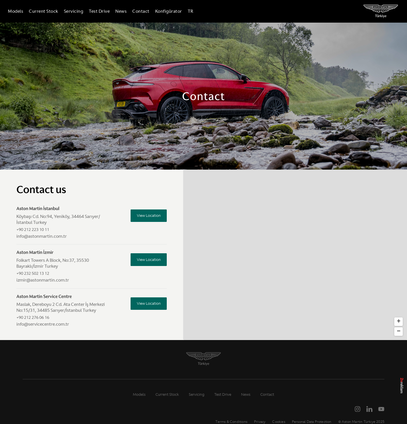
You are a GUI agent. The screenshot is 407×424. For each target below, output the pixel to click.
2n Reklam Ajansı (402, 390)
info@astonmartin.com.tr (41, 236)
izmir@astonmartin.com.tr (42, 280)
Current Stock (47, 11)
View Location (147, 216)
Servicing (77, 11)
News (124, 11)
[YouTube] (381, 409)
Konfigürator (172, 11)
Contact (144, 11)
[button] (271, 294)
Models (19, 11)
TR (194, 11)
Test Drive (102, 11)
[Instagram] (357, 409)
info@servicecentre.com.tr (42, 324)
